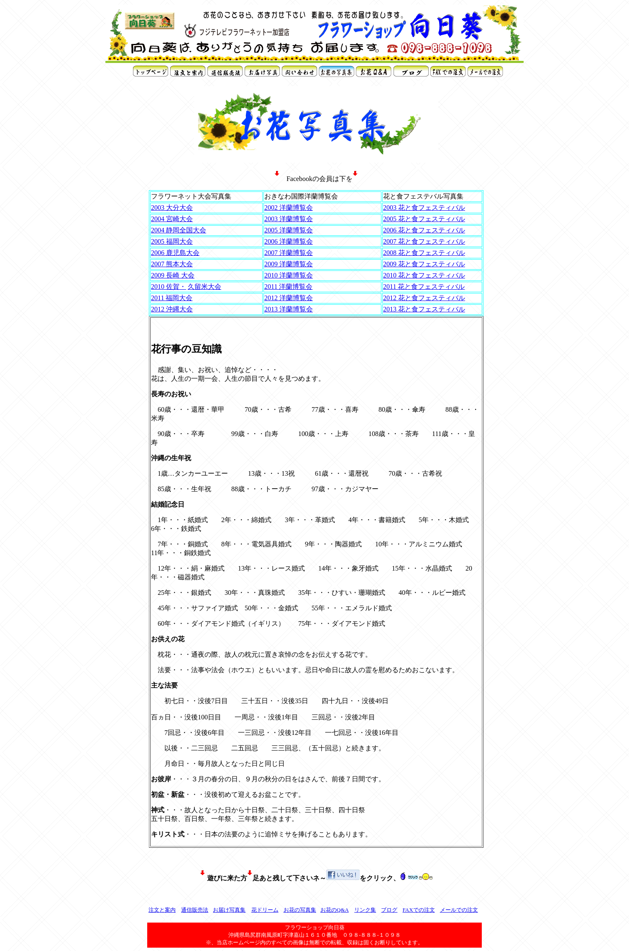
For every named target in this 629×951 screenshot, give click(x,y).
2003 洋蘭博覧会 (288, 218)
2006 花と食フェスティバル (424, 230)
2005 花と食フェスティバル (424, 218)
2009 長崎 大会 (172, 275)
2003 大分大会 (172, 207)
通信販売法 (194, 910)
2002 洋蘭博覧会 (288, 207)
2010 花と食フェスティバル (424, 275)
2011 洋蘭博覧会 (288, 286)
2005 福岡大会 (172, 241)
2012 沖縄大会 (172, 309)
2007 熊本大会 (172, 264)
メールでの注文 (459, 910)
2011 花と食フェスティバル (424, 286)
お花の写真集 (300, 910)
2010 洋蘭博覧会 (288, 275)
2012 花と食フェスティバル (424, 297)
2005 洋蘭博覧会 (288, 230)
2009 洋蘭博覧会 (288, 264)
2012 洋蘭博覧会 (288, 297)
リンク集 (365, 910)
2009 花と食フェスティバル (424, 264)
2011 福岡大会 (171, 297)
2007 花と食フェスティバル (424, 241)
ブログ (389, 910)
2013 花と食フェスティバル (424, 309)
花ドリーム (265, 910)
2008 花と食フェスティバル (424, 252)
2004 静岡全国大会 (178, 230)
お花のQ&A (334, 910)
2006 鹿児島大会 (175, 252)
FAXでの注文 (418, 910)
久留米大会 (204, 286)
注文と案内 (162, 910)
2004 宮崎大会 (172, 218)
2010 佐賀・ (168, 286)
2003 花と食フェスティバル (424, 207)
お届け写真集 (229, 910)
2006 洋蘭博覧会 (288, 241)
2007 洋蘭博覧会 (288, 252)
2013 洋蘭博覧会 (288, 309)
